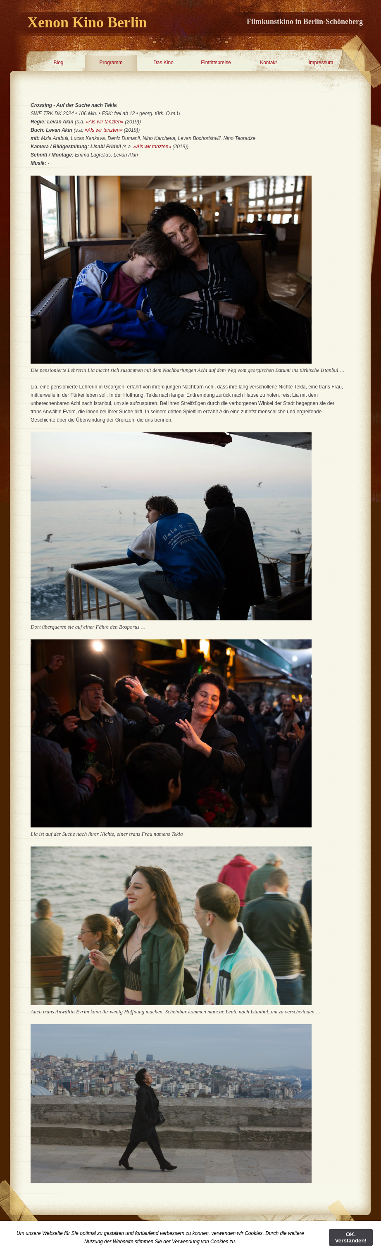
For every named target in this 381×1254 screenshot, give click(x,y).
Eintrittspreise (216, 62)
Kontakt (268, 62)
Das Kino (163, 62)
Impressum (321, 62)
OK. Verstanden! (351, 1237)
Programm (110, 62)
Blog (58, 62)
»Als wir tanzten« (105, 122)
